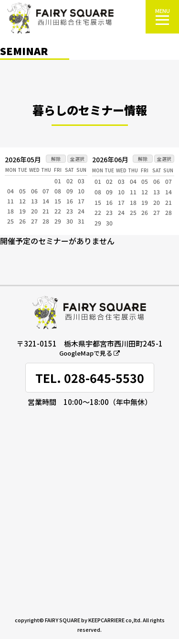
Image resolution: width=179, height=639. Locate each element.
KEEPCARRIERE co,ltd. (115, 620)
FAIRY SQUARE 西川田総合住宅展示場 (61, 18)
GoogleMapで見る (89, 353)
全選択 (77, 158)
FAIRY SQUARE (62, 620)
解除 (56, 158)
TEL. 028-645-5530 (89, 377)
